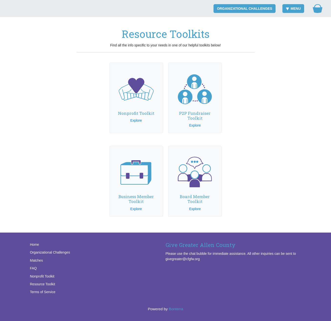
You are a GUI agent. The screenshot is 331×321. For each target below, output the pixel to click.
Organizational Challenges (244, 9)
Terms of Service (42, 292)
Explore (136, 120)
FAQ (33, 268)
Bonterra (176, 309)
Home (34, 244)
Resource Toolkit (42, 284)
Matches (36, 260)
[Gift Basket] (317, 8)
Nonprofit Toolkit (42, 276)
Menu (293, 9)
